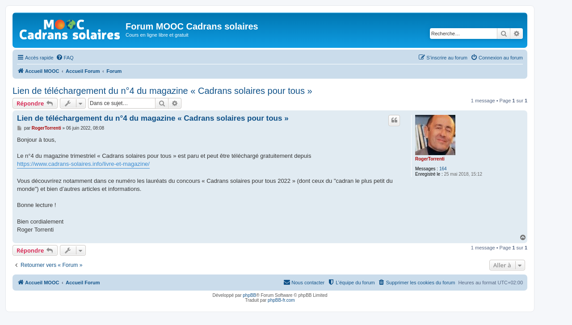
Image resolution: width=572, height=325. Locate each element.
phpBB (249, 295)
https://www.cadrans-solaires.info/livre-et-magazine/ (83, 163)
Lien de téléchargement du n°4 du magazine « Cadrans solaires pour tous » (162, 91)
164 (443, 168)
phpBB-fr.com (281, 300)
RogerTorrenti (430, 158)
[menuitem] (65, 57)
